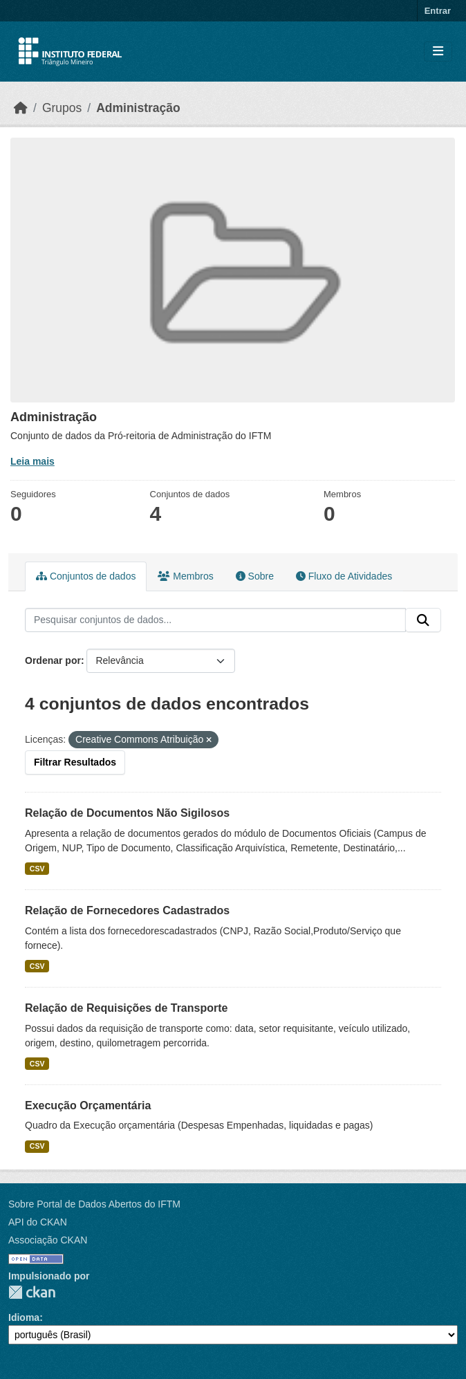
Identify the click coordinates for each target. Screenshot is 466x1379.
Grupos (62, 108)
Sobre (255, 576)
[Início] (21, 108)
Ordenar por (53, 660)
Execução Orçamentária (88, 1105)
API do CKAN (37, 1222)
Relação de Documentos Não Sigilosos (127, 813)
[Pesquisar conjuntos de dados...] (215, 620)
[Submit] (423, 620)
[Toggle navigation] (438, 51)
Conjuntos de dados (86, 576)
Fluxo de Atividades (344, 576)
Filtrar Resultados (75, 762)
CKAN (31, 1292)
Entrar (438, 11)
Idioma (23, 1317)
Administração (138, 108)
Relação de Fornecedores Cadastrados (127, 910)
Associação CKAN (47, 1240)
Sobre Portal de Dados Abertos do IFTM (94, 1204)
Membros (185, 576)
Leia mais (32, 461)
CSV (37, 868)
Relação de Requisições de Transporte (126, 1008)
